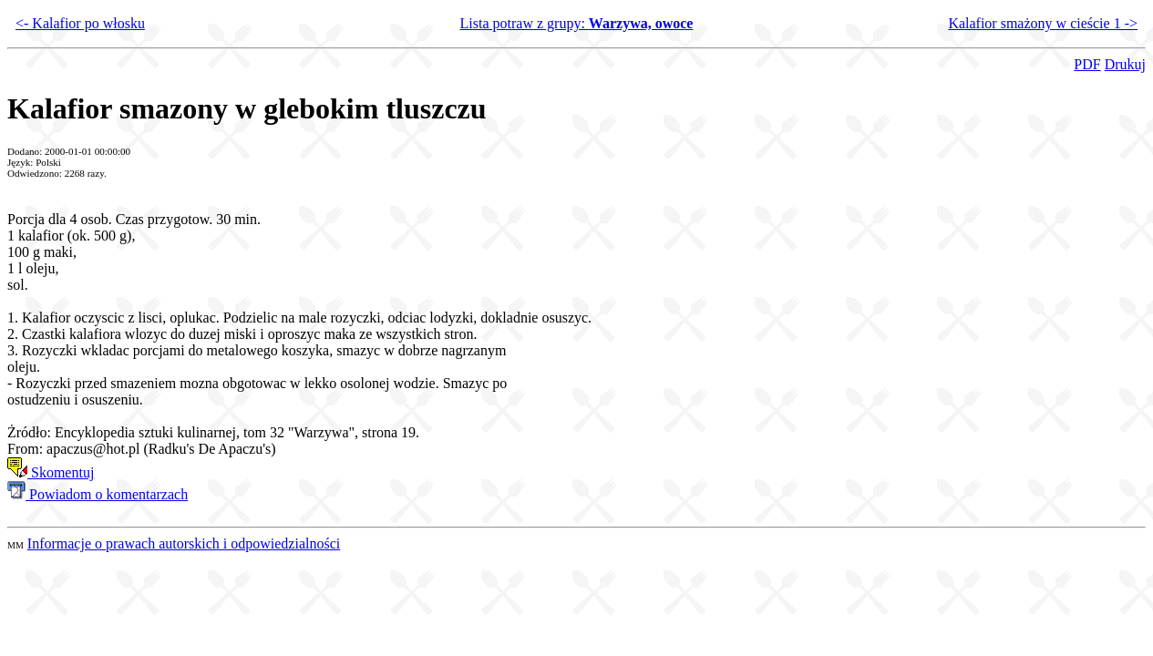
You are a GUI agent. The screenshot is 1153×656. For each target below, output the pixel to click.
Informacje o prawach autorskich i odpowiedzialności (183, 543)
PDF (1087, 64)
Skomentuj (50, 472)
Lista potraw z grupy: (577, 23)
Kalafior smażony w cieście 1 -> (1043, 23)
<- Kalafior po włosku (80, 23)
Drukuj (1125, 64)
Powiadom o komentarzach (97, 494)
